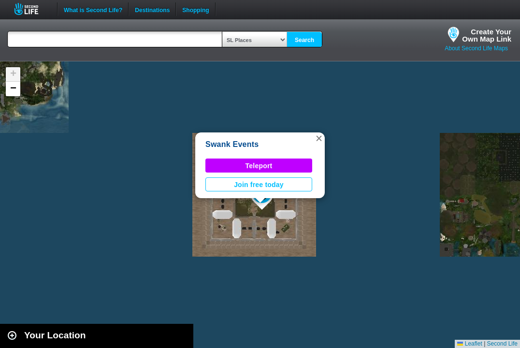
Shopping (195, 9)
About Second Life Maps (476, 48)
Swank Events (232, 144)
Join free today (259, 184)
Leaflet (469, 343)
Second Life (32, 8)
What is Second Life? (93, 9)
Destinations (152, 9)
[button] (319, 138)
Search (304, 40)
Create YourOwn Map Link (486, 35)
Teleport (259, 166)
